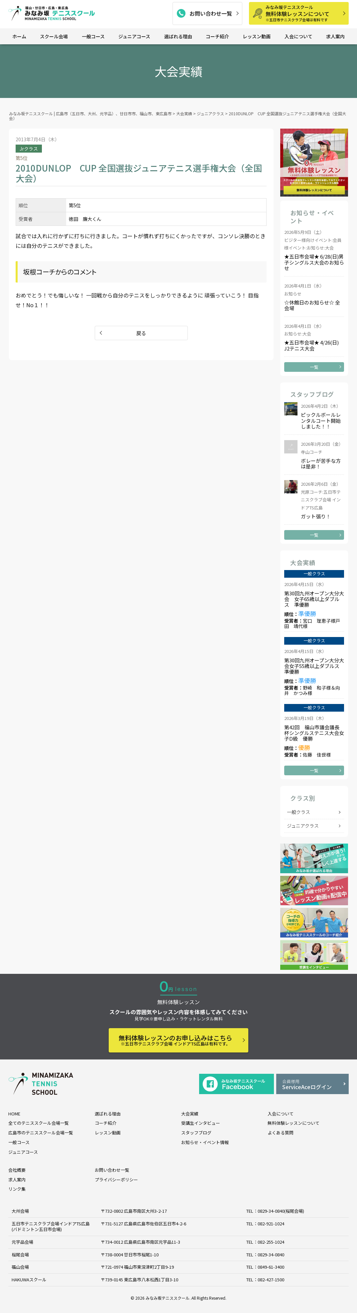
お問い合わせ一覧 (210, 13)
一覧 (314, 367)
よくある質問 (281, 1132)
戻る (141, 332)
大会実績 (189, 1113)
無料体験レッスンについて (305, 13)
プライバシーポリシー (116, 1179)
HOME (14, 1113)
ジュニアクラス (303, 825)
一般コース (93, 36)
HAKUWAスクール (29, 1279)
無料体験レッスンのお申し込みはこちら (175, 1040)
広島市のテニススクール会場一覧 (40, 1132)
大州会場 (20, 1211)
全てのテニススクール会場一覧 (38, 1123)
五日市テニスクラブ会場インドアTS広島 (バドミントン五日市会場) (51, 1226)
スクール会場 (54, 36)
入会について (298, 36)
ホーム (19, 36)
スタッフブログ (196, 1132)
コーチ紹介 (217, 36)
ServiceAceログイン (312, 1084)
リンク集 (17, 1189)
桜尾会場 (20, 1254)
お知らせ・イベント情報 (205, 1142)
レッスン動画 (257, 36)
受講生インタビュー (200, 1123)
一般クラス (298, 812)
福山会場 (20, 1267)
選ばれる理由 (178, 36)
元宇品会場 (22, 1242)
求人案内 (335, 36)
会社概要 (17, 1170)
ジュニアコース (134, 36)
